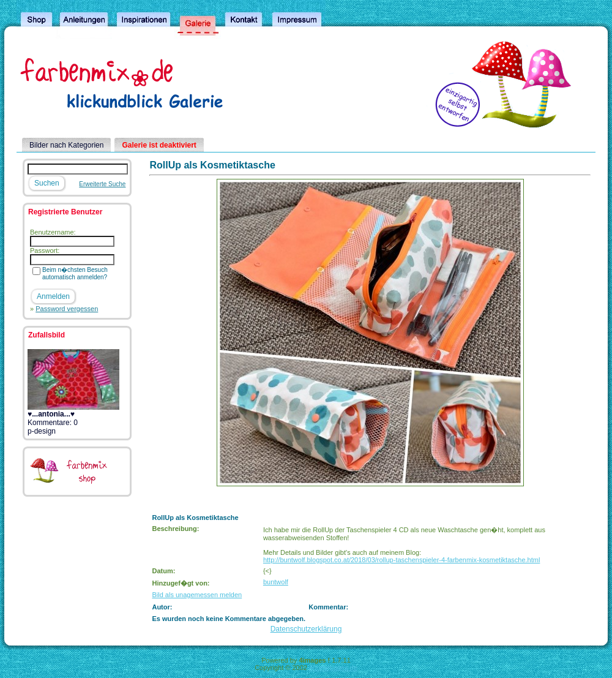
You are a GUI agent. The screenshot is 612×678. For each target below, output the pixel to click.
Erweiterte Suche (102, 184)
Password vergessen (66, 308)
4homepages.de (333, 667)
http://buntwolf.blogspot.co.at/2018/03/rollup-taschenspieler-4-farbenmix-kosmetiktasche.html (401, 559)
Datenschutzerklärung (306, 629)
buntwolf (275, 582)
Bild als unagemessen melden (197, 594)
